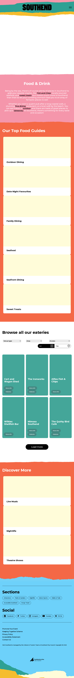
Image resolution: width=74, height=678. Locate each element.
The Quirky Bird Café (60, 422)
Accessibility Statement (11, 637)
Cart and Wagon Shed (11, 380)
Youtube (46, 616)
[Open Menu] (70, 7)
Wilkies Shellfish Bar (11, 422)
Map (63, 346)
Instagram (33, 616)
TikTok (58, 616)
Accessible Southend (10, 603)
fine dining (20, 106)
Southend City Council (48, 645)
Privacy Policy (7, 634)
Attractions (7, 598)
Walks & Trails (56, 598)
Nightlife (32, 598)
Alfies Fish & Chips (58, 380)
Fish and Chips (44, 93)
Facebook (9, 616)
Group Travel (25, 603)
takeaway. (18, 110)
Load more (37, 447)
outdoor (27, 108)
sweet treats (25, 95)
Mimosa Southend (33, 422)
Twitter (21, 616)
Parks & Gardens (20, 598)
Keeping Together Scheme (12, 631)
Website (8, 391)
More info (9, 388)
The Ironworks (36, 379)
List (46, 346)
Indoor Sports (43, 598)
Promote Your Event (10, 629)
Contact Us (6, 640)
